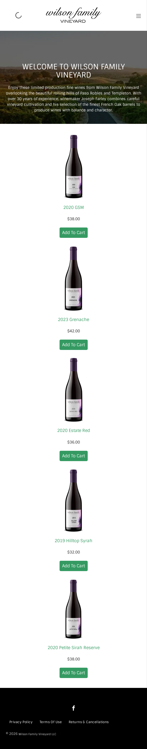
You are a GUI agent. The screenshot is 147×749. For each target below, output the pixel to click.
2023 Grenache (73, 319)
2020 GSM (73, 207)
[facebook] (73, 709)
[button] (138, 15)
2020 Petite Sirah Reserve (74, 648)
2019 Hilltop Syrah (73, 541)
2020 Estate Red (73, 430)
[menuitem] (21, 722)
